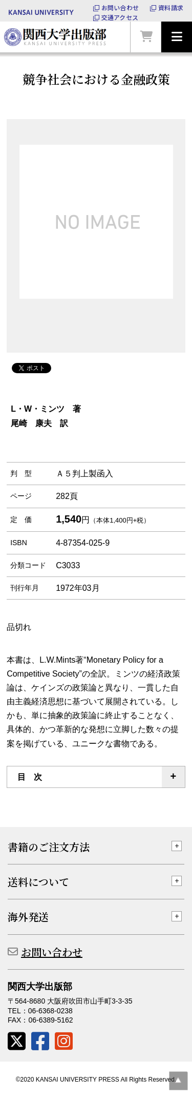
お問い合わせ (120, 7)
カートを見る (146, 37)
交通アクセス (119, 17)
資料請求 (170, 7)
